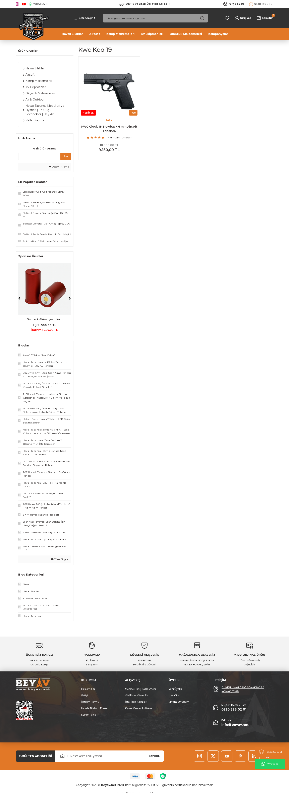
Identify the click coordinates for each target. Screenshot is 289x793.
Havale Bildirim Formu (94, 708)
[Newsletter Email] (109, 756)
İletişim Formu (90, 701)
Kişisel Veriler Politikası (139, 708)
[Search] (155, 18)
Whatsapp (270, 764)
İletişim (85, 695)
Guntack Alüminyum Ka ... (45, 319)
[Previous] (19, 298)
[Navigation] (84, 18)
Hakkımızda (88, 688)
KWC (109, 119)
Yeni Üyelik (175, 688)
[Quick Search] (38, 156)
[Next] (70, 298)
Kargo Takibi (89, 714)
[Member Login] (242, 18)
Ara (65, 156)
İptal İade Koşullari (136, 701)
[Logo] (32, 26)
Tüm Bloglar (60, 559)
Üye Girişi (174, 695)
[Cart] (264, 18)
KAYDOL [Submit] (154, 755)
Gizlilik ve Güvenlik (136, 695)
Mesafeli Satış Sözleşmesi (140, 688)
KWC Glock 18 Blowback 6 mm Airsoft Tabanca (109, 129)
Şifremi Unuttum (179, 701)
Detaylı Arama (59, 166)
